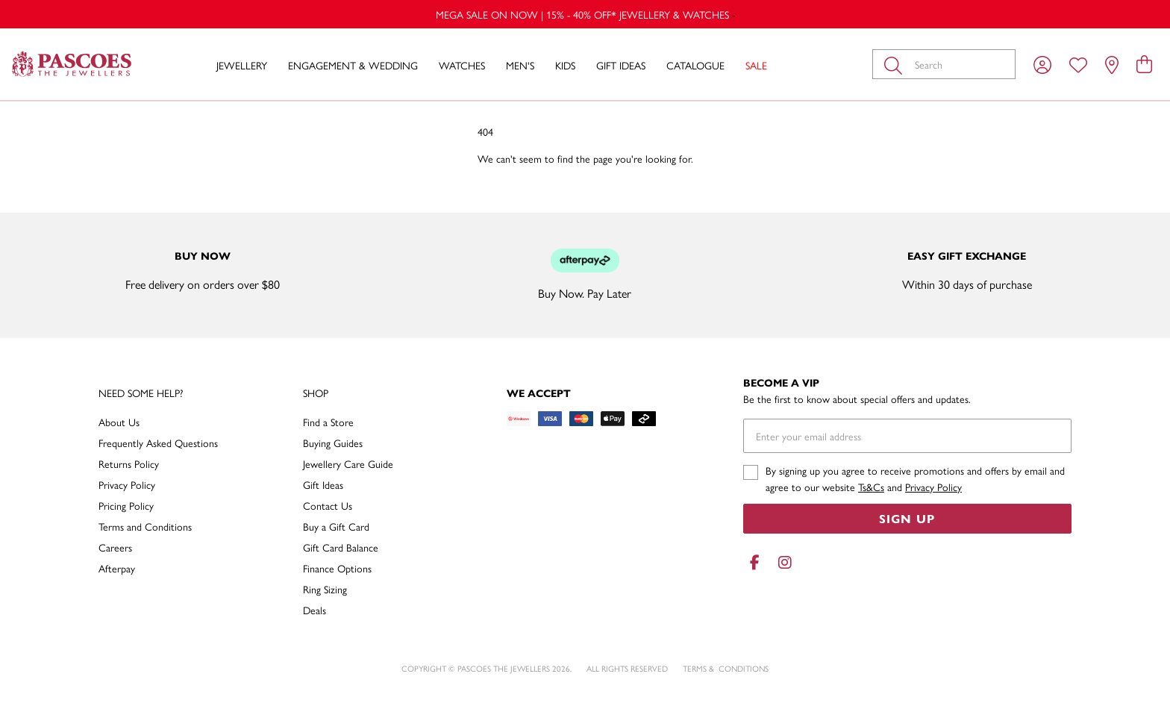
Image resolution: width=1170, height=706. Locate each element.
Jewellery (241, 64)
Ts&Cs (871, 486)
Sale (756, 64)
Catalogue (695, 64)
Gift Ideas (620, 64)
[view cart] (1144, 63)
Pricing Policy (126, 505)
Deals (314, 609)
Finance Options (337, 567)
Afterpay (116, 567)
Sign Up (907, 518)
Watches (462, 64)
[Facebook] (755, 562)
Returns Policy (128, 463)
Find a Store (328, 421)
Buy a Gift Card (336, 526)
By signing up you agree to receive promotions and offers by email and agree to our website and (915, 478)
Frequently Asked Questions (158, 442)
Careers (115, 547)
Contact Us (327, 505)
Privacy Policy (126, 484)
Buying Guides (333, 442)
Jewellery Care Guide (348, 463)
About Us (119, 421)
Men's (520, 64)
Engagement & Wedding (353, 64)
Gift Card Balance (340, 547)
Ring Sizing (325, 588)
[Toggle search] (896, 64)
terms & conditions (726, 668)
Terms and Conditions (145, 526)
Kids (565, 64)
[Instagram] (782, 562)
